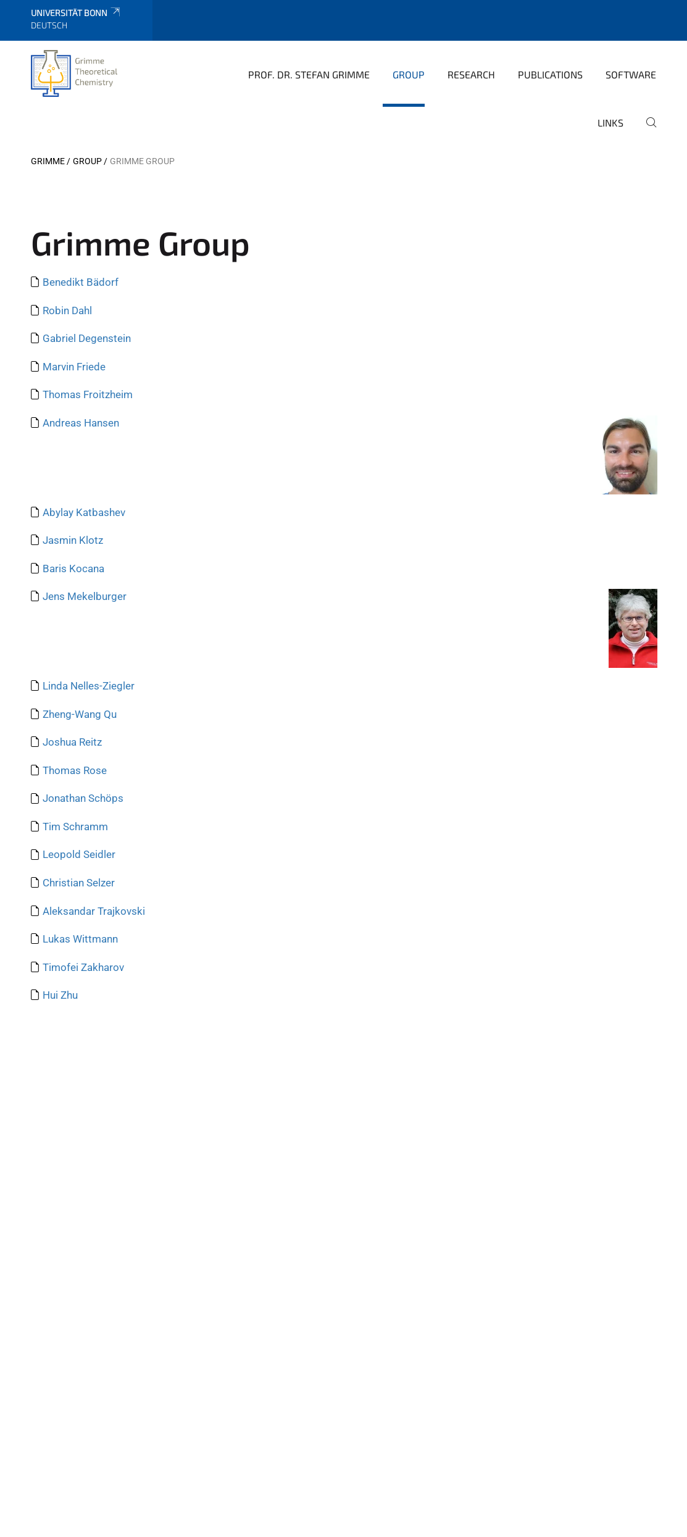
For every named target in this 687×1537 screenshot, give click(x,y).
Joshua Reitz (72, 742)
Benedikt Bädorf (81, 282)
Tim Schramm (75, 826)
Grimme (48, 161)
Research (471, 74)
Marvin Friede (74, 366)
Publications (550, 74)
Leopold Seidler (79, 854)
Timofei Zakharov (83, 967)
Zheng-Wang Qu (80, 714)
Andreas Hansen (81, 423)
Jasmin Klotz (73, 540)
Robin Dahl (67, 310)
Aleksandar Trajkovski (94, 911)
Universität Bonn (76, 12)
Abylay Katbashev (84, 512)
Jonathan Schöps (83, 798)
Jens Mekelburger (85, 596)
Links (610, 122)
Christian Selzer (79, 883)
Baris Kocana (73, 568)
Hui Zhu (60, 995)
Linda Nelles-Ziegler (89, 686)
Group (409, 74)
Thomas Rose (75, 770)
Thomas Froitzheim (88, 394)
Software (631, 74)
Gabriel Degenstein (87, 338)
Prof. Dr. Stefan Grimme (309, 74)
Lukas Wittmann (80, 939)
